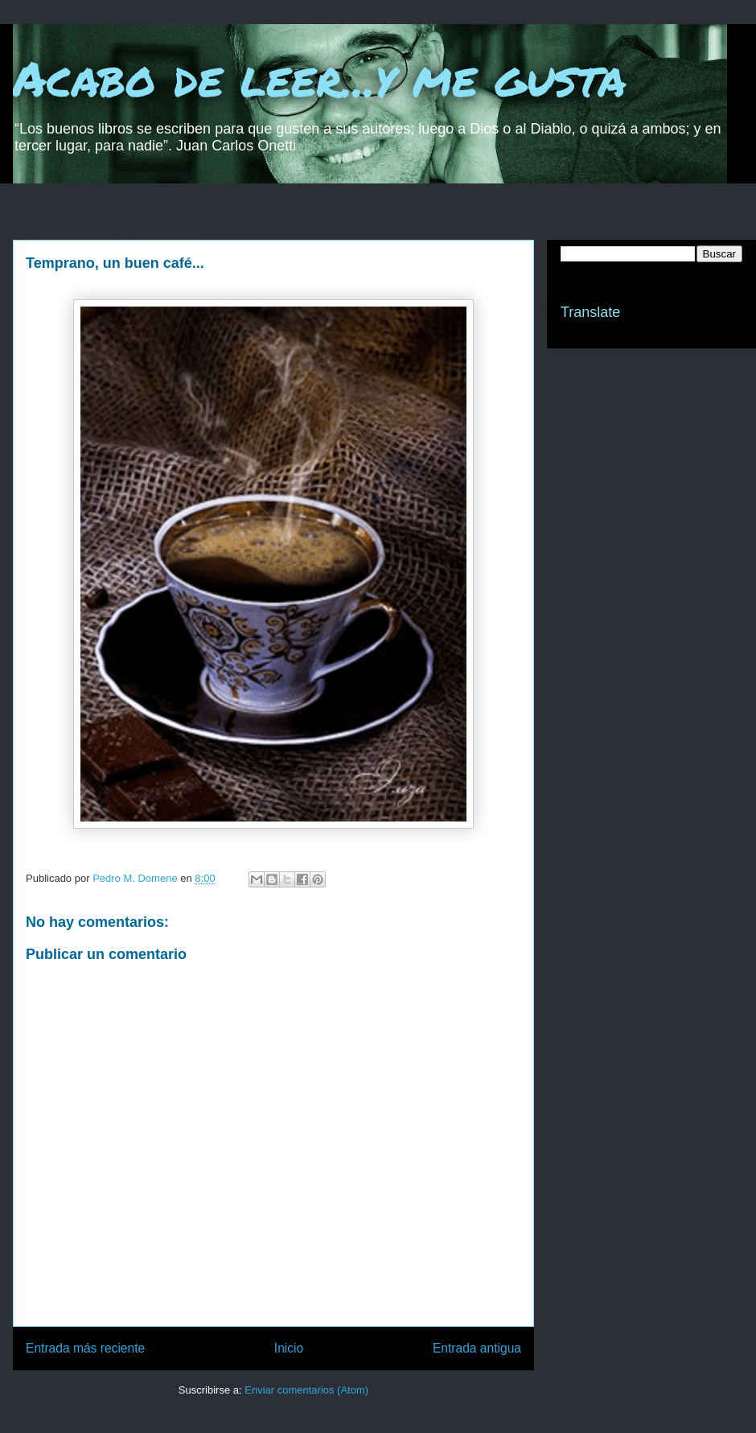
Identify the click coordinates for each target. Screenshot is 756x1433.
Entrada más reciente (85, 1348)
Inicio (288, 1348)
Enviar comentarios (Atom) (306, 1390)
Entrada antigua (477, 1348)
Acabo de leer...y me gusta (320, 77)
